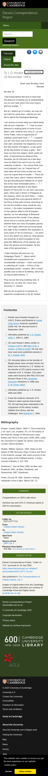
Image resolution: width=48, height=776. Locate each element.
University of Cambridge (15, 610)
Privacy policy (9, 620)
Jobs (5, 754)
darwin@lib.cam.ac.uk (13, 605)
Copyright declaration (12, 615)
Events (6, 749)
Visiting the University (12, 735)
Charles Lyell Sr (15, 346)
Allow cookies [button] (25, 771)
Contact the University (13, 696)
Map (5, 739)
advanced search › (11, 45)
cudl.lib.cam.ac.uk (11, 593)
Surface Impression (22, 625)
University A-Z (9, 692)
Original (7, 59)
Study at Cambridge (12, 716)
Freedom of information (13, 705)
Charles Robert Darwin (14, 527)
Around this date (11, 65)
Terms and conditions (12, 709)
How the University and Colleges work (20, 730)
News (5, 744)
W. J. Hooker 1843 (16, 355)
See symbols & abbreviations (24, 549)
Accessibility (8, 701)
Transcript (8, 53)
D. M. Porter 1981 (16, 385)
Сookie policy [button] (10, 765)
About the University (13, 724)
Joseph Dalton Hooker (14, 532)
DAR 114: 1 (9, 543)
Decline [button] (8, 771)
